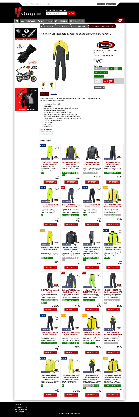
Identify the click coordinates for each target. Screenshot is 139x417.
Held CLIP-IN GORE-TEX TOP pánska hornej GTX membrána (71, 249)
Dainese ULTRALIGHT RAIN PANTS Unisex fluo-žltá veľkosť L (92, 292)
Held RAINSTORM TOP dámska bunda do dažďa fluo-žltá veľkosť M (50, 377)
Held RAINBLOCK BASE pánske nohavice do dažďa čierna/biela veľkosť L (50, 335)
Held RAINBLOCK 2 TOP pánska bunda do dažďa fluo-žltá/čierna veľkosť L (113, 377)
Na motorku (30, 21)
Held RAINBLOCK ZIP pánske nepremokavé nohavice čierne (113, 164)
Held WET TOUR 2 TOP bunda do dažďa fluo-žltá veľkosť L (113, 207)
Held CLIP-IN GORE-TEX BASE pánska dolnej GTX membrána (113, 292)
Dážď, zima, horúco (63, 26)
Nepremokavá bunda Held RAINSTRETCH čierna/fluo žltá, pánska (71, 164)
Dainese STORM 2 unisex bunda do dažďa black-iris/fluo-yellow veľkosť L (71, 292)
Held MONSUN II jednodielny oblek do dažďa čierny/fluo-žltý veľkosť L (92, 378)
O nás (25, 4)
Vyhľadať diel (77, 21)
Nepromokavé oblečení (80, 26)
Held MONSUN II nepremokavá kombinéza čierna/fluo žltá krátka (113, 334)
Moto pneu (63, 21)
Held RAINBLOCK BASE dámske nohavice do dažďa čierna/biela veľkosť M (92, 208)
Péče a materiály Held (46, 134)
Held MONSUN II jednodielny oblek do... (102, 26)
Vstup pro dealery (99, 87)
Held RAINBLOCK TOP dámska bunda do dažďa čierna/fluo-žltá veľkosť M (113, 250)
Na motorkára (46, 21)
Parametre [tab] (54, 94)
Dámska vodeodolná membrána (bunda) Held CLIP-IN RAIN (92, 164)
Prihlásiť (100, 4)
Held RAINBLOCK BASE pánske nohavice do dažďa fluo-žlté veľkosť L (50, 164)
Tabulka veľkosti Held (46, 132)
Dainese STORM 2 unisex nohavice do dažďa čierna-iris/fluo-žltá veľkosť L (71, 208)
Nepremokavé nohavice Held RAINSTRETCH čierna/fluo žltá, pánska (92, 249)
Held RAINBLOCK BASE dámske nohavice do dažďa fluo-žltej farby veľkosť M (50, 208)
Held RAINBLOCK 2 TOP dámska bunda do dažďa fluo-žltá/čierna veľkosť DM (92, 335)
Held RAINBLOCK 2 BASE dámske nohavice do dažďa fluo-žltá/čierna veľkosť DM (50, 250)
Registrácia (111, 4)
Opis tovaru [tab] (44, 94)
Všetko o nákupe (35, 4)
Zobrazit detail (50, 182)
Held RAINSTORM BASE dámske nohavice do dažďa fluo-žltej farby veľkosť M (71, 378)
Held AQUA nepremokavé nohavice (50, 291)
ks (97, 81)
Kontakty (50, 4)
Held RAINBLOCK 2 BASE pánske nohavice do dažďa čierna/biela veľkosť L (71, 335)
